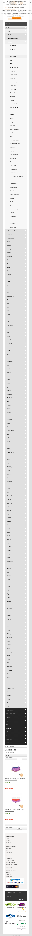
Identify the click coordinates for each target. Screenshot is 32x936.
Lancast (9, 339)
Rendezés (15, 759)
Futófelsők (12, 100)
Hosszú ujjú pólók (14, 103)
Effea (8, 292)
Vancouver (9, 608)
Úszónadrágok (13, 187)
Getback (9, 318)
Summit (9, 575)
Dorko (8, 289)
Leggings (12, 212)
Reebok (9, 390)
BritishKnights (10, 466)
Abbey (8, 554)
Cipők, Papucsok (9, 710)
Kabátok (12, 111)
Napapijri (9, 372)
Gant (8, 307)
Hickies (8, 488)
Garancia (8, 872)
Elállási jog (8, 874)
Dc (7, 285)
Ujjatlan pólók (13, 227)
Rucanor (9, 405)
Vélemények (9, 852)
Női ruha (12, 198)
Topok (11, 180)
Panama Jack (10, 481)
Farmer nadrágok (14, 67)
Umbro (8, 434)
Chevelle (9, 270)
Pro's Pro (9, 539)
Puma (8, 383)
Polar (8, 463)
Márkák (7, 27)
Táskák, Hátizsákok (10, 713)
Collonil (8, 314)
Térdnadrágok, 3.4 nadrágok (16, 176)
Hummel (9, 329)
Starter (8, 485)
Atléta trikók (12, 49)
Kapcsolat (8, 848)
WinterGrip (9, 670)
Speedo (9, 427)
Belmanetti (9, 256)
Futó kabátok (13, 216)
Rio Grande (9, 394)
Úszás (7, 735)
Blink (8, 260)
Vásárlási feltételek (10, 862)
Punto (8, 630)
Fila (8, 303)
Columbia (9, 274)
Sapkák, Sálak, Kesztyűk (15, 151)
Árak (7, 850)
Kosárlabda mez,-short (15, 209)
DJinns (8, 470)
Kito (8, 626)
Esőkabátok (12, 63)
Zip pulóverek (13, 191)
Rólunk (7, 838)
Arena (8, 241)
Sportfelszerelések (12, 230)
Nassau (9, 644)
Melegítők (12, 122)
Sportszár (12, 205)
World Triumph (10, 623)
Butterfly (9, 633)
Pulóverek (12, 147)
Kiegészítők (11, 238)
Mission (9, 358)
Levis (8, 347)
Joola (8, 677)
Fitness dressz (13, 74)
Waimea (9, 550)
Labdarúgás (8, 728)
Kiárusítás (8, 24)
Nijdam (8, 565)
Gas (8, 310)
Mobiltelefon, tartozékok (10, 918)
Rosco (8, 557)
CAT (8, 684)
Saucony (9, 412)
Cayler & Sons (10, 514)
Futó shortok (13, 220)
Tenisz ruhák (13, 165)
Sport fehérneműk (14, 154)
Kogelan (9, 641)
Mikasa (8, 612)
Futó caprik (12, 96)
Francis (8, 586)
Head (8, 543)
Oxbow (8, 379)
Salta (8, 492)
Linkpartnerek (9, 876)
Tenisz (7, 732)
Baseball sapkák (13, 201)
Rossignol (9, 398)
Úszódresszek (13, 183)
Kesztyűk (12, 114)
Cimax (8, 706)
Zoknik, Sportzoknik (14, 194)
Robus (8, 663)
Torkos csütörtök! (10, 925)
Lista (12, 757)
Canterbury (9, 619)
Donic (8, 597)
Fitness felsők (13, 78)
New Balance (10, 361)
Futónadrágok (13, 93)
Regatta (9, 510)
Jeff (8, 332)
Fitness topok (13, 89)
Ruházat (10, 42)
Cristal (8, 579)
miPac (8, 506)
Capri (11, 60)
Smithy (8, 423)
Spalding (9, 615)
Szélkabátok (13, 158)
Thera (8, 528)
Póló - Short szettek (14, 140)
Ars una (9, 245)
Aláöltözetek (13, 45)
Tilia (8, 590)
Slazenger (9, 419)
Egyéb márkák (10, 452)
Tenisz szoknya (13, 169)
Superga (9, 517)
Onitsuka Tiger (10, 688)
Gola (8, 321)
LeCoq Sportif (10, 343)
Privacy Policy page (5, 13)
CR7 (8, 477)
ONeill (8, 376)
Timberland (9, 681)
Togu (8, 594)
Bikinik (11, 53)
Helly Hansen (10, 325)
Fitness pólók (13, 85)
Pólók (11, 136)
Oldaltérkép (8, 842)
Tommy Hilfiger (10, 430)
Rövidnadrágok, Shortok (15, 143)
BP (7, 263)
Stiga (8, 572)
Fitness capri (13, 71)
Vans (8, 445)
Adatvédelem (9, 858)
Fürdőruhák (12, 223)
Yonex (8, 448)
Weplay (8, 659)
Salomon (9, 408)
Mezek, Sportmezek (14, 129)
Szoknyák (12, 162)
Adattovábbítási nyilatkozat (12, 864)
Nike (8, 365)
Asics (8, 459)
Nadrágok (12, 132)
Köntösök (12, 118)
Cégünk (8, 840)
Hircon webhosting (16, 935)
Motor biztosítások (21, 918)
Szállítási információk (11, 870)
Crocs (8, 281)
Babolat (9, 252)
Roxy (8, 401)
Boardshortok (13, 56)
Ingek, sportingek (14, 107)
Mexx (8, 354)
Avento (8, 535)
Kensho (9, 336)
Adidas (8, 31)
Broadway (9, 267)
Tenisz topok (13, 172)
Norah (8, 368)
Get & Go (9, 601)
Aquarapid (9, 249)
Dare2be (9, 499)
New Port (9, 546)
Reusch (9, 692)
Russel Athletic (10, 496)
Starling (9, 695)
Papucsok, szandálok (13, 38)
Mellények (12, 125)
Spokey (8, 532)
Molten (8, 648)
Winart (8, 655)
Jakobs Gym (10, 652)
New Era (9, 521)
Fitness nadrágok (14, 82)
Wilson (8, 441)
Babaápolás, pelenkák (21, 907)
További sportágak (10, 742)
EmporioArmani (10, 296)
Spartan (9, 525)
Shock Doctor (10, 561)
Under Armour (10, 503)
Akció (7, 724)
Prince (8, 699)
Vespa (8, 456)
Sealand (9, 416)
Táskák (10, 234)
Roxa (8, 702)
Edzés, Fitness (9, 739)
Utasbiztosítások (21, 920)
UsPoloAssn (10, 437)
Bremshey (9, 666)
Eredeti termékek (10, 860)
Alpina (8, 673)
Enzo (8, 299)
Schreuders (9, 637)
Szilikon (9, 583)
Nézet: (7, 757)
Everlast (9, 568)
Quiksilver (9, 387)
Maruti (8, 350)
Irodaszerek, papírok (21, 913)
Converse (9, 278)
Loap (8, 604)
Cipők (9, 34)
